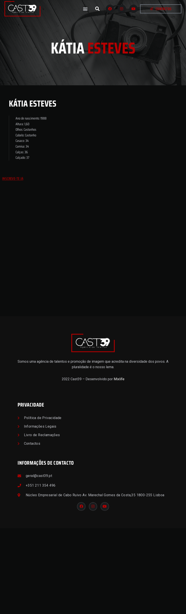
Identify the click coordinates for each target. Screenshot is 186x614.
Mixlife (119, 465)
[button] (85, 8)
